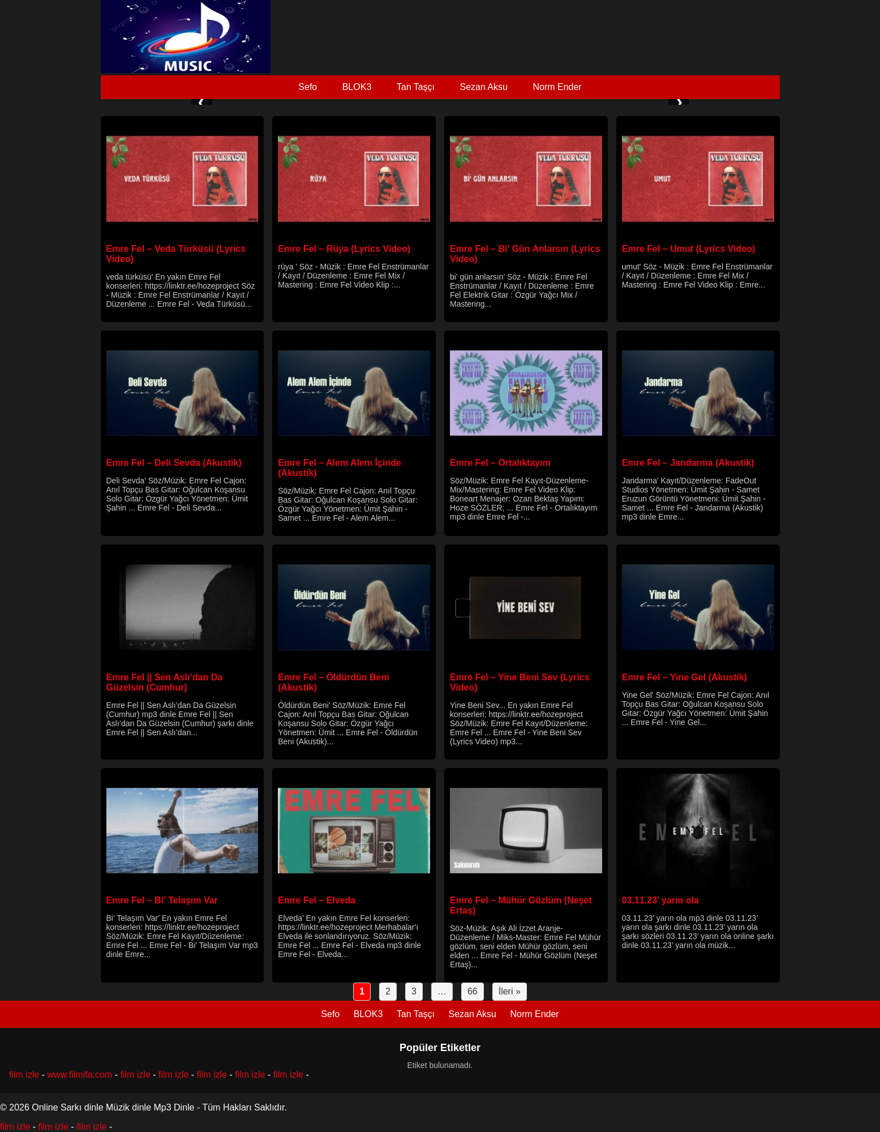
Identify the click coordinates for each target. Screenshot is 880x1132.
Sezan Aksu (484, 87)
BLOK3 (357, 87)
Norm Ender (557, 87)
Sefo (307, 87)
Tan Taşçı (416, 87)
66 (472, 991)
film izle (24, 1074)
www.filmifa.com (80, 1074)
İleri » (510, 991)
